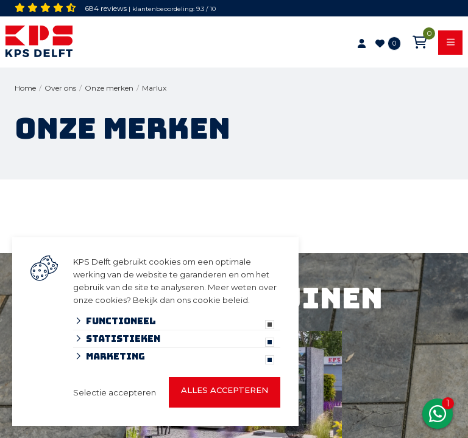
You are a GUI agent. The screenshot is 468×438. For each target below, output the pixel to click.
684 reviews (106, 8)
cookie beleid (220, 300)
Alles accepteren (224, 390)
